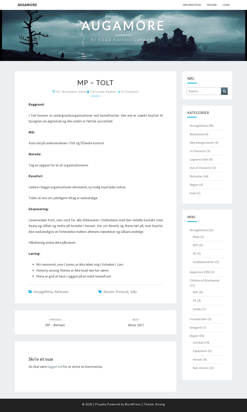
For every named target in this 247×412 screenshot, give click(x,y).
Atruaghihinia (43, 291)
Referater (61, 291)
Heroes (197, 359)
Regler (194, 185)
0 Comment (130, 91)
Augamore (27, 4)
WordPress (133, 404)
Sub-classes (200, 368)
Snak (193, 193)
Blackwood (197, 134)
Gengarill (196, 327)
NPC (196, 245)
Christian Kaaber (103, 91)
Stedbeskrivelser (204, 262)
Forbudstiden (198, 319)
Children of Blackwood (204, 280)
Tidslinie (212, 4)
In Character (198, 151)
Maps (196, 237)
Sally (133, 291)
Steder (197, 309)
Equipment (200, 351)
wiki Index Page (192, 4)
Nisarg (160, 404)
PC (194, 253)
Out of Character (201, 168)
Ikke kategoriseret (202, 142)
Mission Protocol (115, 291)
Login (226, 4)
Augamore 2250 (200, 272)
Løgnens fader (199, 159)
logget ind (54, 366)
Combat (198, 342)
